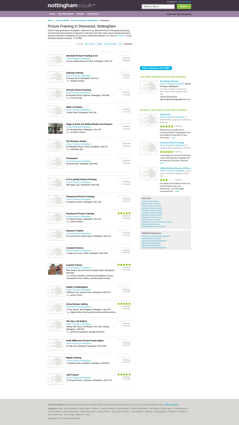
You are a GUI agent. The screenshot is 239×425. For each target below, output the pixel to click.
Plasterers (172, 411)
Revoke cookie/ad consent (114, 405)
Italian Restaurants (88, 411)
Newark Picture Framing (151, 220)
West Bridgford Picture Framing (153, 226)
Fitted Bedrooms (181, 408)
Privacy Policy (83, 405)
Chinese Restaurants (139, 408)
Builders (95, 408)
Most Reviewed (110, 44)
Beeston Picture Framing (151, 204)
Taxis (88, 415)
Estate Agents (167, 408)
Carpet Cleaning (107, 408)
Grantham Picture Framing (152, 208)
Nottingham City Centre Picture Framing (156, 222)
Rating (99, 44)
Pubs (50, 415)
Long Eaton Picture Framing (152, 213)
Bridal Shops (84, 408)
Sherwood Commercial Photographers (156, 236)
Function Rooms (55, 411)
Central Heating (122, 408)
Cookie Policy (96, 405)
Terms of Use (131, 405)
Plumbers (183, 411)
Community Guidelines (148, 405)
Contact (73, 405)
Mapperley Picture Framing (152, 217)
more (173, 138)
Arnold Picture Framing (150, 201)
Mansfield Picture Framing (151, 215)
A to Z (120, 44)
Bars (60, 408)
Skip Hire (80, 415)
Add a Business (171, 405)
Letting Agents (138, 411)
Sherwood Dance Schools (151, 238)
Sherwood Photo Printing (151, 243)
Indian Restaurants (71, 411)
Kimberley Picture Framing (152, 210)
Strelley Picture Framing (151, 224)
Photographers (160, 411)
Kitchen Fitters (104, 411)
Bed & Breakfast (71, 408)
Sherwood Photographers (151, 245)
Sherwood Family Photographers (154, 241)
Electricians (154, 408)
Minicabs (149, 411)
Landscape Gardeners (120, 411)
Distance (128, 44)
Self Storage (69, 415)
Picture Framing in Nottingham (172, 84)
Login (179, 2)
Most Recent (90, 44)
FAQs (161, 405)
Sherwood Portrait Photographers (154, 248)
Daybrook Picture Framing (151, 206)
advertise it (121, 36)
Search (183, 6)
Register (187, 2)
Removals (58, 415)
